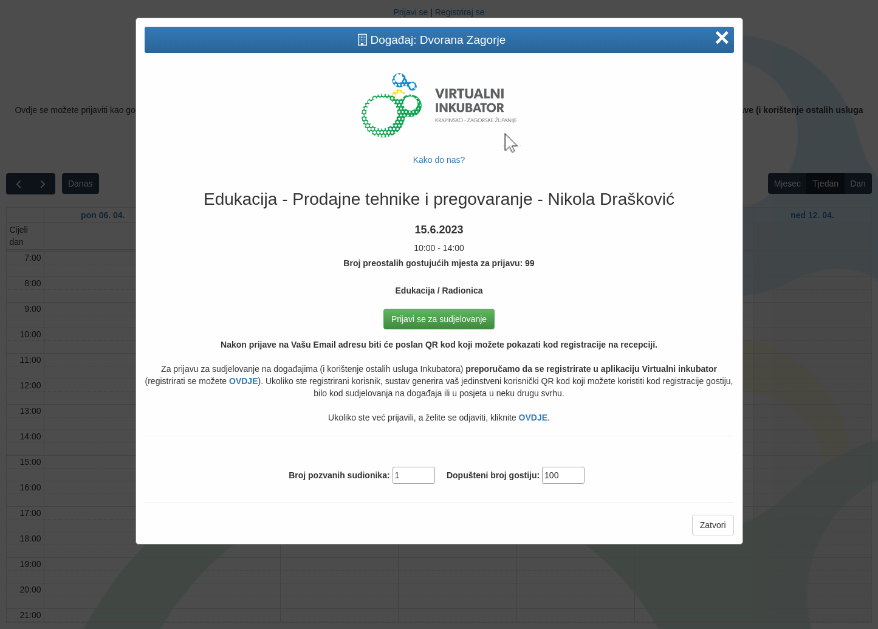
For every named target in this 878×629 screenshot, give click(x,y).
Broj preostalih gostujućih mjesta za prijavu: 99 (438, 263)
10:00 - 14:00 (439, 238)
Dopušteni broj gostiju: (493, 475)
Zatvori (713, 525)
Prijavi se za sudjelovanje (439, 319)
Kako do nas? (439, 160)
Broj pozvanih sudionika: (339, 475)
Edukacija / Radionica (439, 290)
